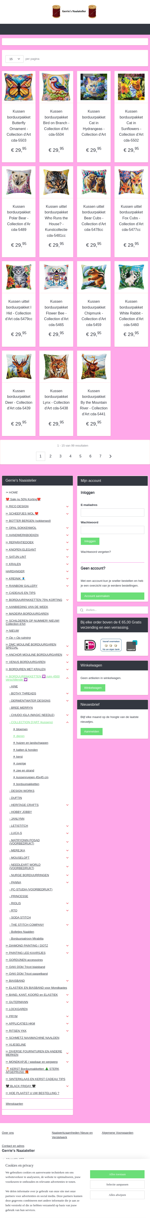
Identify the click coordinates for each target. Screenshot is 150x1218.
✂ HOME (12, 492)
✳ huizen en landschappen (30, 742)
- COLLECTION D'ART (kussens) (39, 722)
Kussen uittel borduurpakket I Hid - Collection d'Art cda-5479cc (18, 310)
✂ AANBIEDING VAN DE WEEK (27, 607)
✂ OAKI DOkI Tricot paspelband (27, 973)
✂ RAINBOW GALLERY (37, 586)
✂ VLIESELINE (16, 1044)
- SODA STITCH (20, 917)
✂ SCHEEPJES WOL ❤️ (37, 513)
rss (72, 1209)
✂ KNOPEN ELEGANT (37, 549)
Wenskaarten (14, 1103)
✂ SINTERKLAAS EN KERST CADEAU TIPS (35, 1079)
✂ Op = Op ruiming (18, 637)
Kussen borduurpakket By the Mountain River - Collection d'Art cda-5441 (94, 402)
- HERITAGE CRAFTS (39, 805)
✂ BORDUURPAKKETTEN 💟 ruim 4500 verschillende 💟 (37, 678)
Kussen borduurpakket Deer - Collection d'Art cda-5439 (18, 399)
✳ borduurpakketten (26, 784)
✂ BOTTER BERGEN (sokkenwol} (28, 520)
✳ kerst (18, 756)
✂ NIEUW (12, 630)
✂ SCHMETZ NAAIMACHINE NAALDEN (32, 1037)
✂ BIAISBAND (37, 981)
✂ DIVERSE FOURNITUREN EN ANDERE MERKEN (37, 1053)
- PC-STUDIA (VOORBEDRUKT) (30, 889)
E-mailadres (89, 505)
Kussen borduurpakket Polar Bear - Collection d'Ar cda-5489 (18, 217)
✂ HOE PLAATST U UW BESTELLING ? (32, 1093)
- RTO (39, 910)
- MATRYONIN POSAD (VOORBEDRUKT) (39, 842)
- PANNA (39, 882)
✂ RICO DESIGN (37, 506)
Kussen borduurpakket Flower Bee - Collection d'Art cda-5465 (56, 313)
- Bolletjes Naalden (21, 931)
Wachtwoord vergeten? (96, 551)
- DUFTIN (15, 798)
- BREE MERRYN (21, 707)
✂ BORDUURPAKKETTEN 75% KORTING (37, 600)
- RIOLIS (39, 903)
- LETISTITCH (39, 826)
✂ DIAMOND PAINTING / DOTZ (37, 945)
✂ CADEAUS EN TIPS (20, 592)
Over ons (8, 1132)
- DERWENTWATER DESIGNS (39, 701)
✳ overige (19, 763)
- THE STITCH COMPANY (39, 925)
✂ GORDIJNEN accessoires (24, 960)
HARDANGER (37, 571)
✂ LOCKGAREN (16, 1009)
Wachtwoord (89, 522)
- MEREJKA (39, 850)
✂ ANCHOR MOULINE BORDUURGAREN (37, 655)
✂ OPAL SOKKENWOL (37, 528)
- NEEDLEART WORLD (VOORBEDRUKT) (39, 866)
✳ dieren (19, 736)
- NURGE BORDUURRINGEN (39, 875)
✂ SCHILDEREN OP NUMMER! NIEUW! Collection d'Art (32, 622)
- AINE (13, 686)
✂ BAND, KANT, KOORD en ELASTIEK (37, 995)
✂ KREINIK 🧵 (37, 578)
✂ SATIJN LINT (37, 557)
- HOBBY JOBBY (20, 812)
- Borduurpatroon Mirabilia (26, 938)
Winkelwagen (93, 687)
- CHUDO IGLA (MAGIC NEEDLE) (39, 715)
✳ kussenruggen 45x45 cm (30, 777)
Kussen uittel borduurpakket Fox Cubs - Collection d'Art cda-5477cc (131, 217)
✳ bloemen (20, 729)
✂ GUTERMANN (37, 1002)
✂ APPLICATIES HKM (37, 1023)
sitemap (64, 1209)
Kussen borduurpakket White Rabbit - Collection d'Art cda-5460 (131, 313)
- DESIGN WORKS (21, 791)
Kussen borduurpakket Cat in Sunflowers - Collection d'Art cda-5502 (131, 125)
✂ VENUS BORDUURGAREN (37, 662)
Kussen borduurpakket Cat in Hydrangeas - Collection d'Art (94, 122)
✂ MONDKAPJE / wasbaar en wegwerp (37, 1062)
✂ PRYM (37, 1016)
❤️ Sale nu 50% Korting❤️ (23, 499)
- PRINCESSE (18, 896)
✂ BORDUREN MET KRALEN (37, 669)
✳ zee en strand (23, 770)
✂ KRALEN (37, 564)
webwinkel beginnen (87, 1209)
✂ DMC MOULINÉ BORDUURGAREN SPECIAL (37, 646)
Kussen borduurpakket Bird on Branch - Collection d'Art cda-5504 (56, 122)
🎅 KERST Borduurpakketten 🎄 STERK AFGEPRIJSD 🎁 (32, 1070)
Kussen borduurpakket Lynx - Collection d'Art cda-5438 (56, 399)
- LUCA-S (39, 833)
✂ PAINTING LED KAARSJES (37, 953)
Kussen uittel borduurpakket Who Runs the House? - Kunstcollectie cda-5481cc (56, 220)
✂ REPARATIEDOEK (37, 542)
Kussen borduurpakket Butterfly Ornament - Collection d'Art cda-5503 (19, 125)
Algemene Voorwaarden (117, 1132)
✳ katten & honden (25, 750)
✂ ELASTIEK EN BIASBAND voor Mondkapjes (36, 987)
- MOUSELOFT (39, 858)
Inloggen (90, 541)
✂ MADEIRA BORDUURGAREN (27, 613)
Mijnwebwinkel (122, 1209)
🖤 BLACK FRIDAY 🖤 (37, 1086)
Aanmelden (91, 731)
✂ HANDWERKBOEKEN (37, 535)
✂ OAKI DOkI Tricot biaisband (25, 967)
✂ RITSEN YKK (37, 1031)
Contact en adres (13, 1146)
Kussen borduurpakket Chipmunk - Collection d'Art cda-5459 (94, 313)
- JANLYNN (16, 818)
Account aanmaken (97, 596)
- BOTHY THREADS (39, 693)
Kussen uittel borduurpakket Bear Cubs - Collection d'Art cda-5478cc (94, 217)
